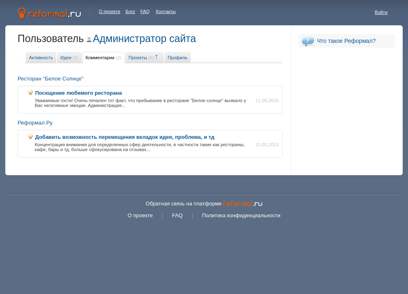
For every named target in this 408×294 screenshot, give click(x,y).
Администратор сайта (144, 38)
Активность (41, 57)
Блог (130, 11)
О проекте (109, 11)
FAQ (144, 11)
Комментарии (103, 57)
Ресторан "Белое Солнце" (50, 79)
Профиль (177, 57)
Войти (381, 12)
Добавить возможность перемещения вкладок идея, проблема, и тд (124, 137)
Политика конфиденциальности (241, 215)
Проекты (141, 57)
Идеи (69, 57)
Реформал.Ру (35, 123)
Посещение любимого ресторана (78, 93)
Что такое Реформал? (346, 41)
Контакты (166, 11)
